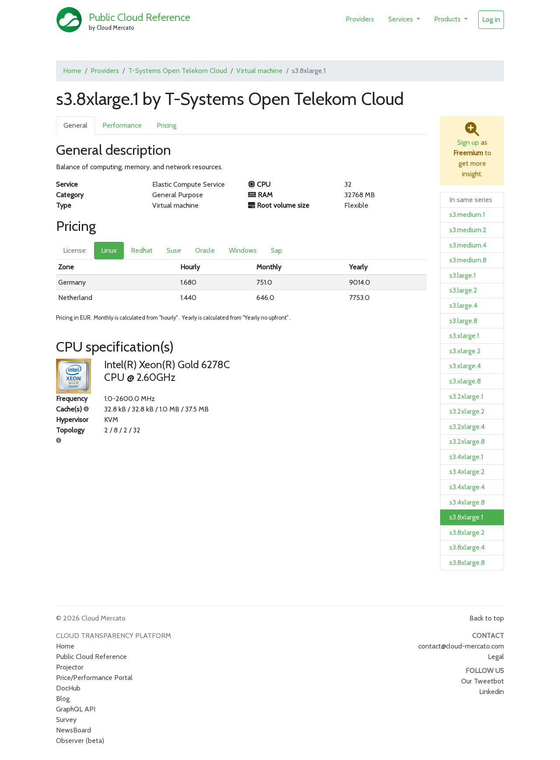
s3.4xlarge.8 (467, 502)
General (75, 125)
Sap (276, 250)
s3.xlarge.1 (464, 335)
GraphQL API (75, 709)
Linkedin (491, 691)
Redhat (142, 250)
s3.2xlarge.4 (467, 426)
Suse (174, 250)
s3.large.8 (463, 321)
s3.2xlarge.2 (467, 411)
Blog (63, 698)
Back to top (486, 618)
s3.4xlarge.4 (467, 487)
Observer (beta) (80, 740)
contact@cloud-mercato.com (461, 646)
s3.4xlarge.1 (466, 457)
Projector (70, 667)
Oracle (205, 250)
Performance (122, 125)
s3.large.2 (463, 290)
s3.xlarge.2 (465, 351)
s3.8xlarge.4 (467, 547)
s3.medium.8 (467, 260)
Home (72, 70)
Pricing (166, 125)
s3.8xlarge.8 (467, 562)
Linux (109, 250)
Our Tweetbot (482, 681)
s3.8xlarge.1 (466, 517)
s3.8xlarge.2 (467, 532)
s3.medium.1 (467, 214)
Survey (66, 719)
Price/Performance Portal (94, 677)
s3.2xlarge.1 (466, 396)
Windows (243, 250)
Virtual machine (259, 70)
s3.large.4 (463, 305)
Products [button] (448, 19)
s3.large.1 (462, 275)
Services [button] (401, 19)
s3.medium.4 (467, 245)
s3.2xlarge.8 (467, 441)
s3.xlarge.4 (465, 366)
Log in (491, 19)
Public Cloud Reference (139, 17)
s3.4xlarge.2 (467, 471)
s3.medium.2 (467, 230)
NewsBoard (73, 730)
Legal (496, 656)
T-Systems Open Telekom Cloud (177, 70)
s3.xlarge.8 (465, 381)
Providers (360, 19)
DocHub (68, 688)
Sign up (468, 142)
